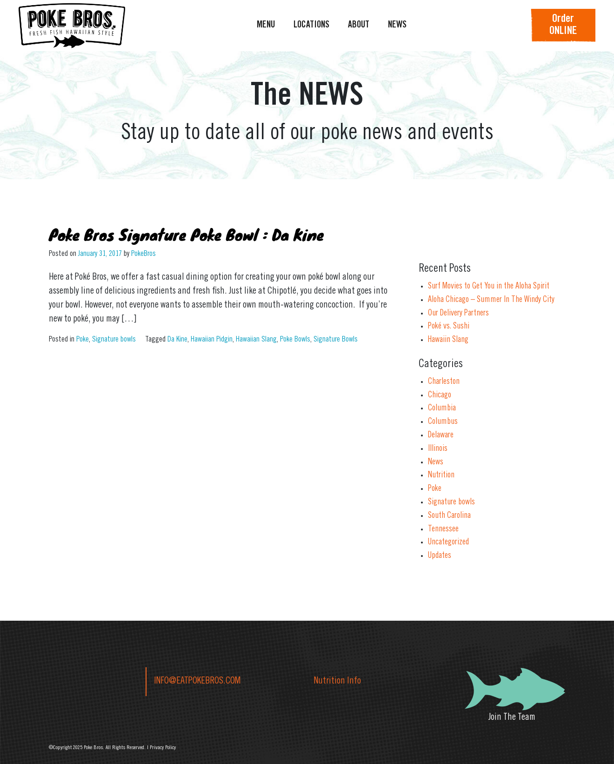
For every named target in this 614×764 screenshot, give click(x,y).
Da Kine (177, 339)
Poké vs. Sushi (448, 326)
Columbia (442, 408)
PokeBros (143, 254)
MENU (266, 25)
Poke (82, 339)
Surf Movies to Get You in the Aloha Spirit (488, 286)
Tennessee (443, 529)
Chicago (439, 395)
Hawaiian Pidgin (212, 339)
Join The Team (511, 718)
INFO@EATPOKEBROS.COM (197, 681)
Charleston (444, 382)
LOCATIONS (311, 25)
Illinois (437, 449)
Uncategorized (448, 542)
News (435, 462)
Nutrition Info (337, 681)
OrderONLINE (563, 25)
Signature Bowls (336, 339)
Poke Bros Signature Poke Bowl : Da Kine (186, 234)
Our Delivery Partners (458, 313)
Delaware (441, 435)
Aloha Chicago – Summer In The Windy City (491, 300)
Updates (439, 556)
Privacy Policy (163, 748)
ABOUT (358, 25)
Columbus (443, 422)
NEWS (397, 25)
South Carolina (449, 516)
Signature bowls (114, 339)
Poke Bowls (295, 339)
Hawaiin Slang (448, 340)
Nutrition (441, 475)
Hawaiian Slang (256, 339)
